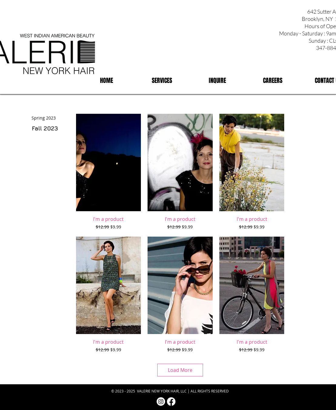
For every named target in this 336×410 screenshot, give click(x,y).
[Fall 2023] (45, 128)
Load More (180, 370)
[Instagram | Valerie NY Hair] (161, 401)
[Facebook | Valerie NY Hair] (171, 401)
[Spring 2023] (44, 118)
